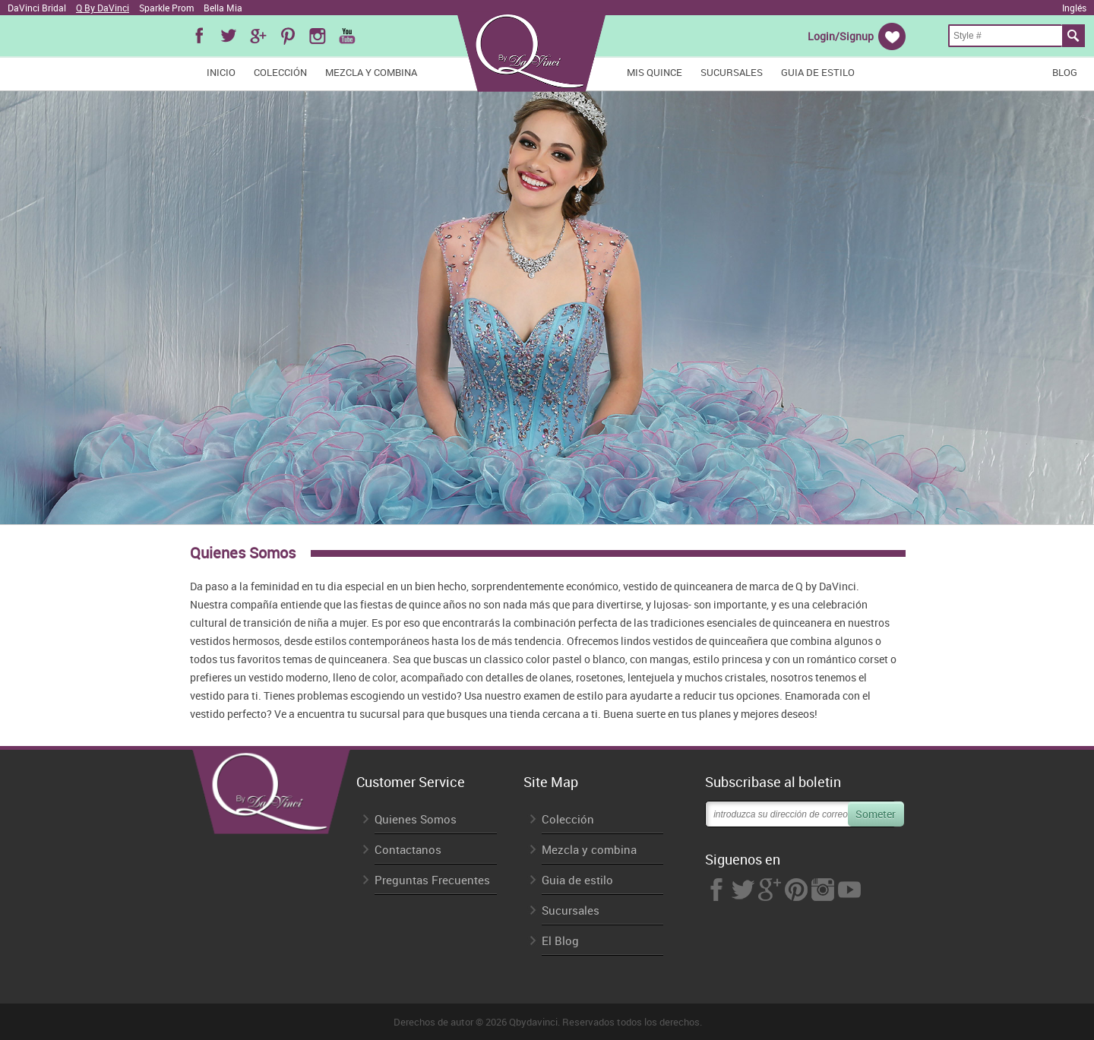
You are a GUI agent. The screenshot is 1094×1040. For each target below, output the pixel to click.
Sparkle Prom (166, 8)
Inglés (1074, 8)
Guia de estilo (818, 72)
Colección (280, 72)
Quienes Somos (416, 819)
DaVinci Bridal (37, 8)
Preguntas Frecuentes (432, 880)
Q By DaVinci (102, 8)
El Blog (560, 941)
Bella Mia (223, 8)
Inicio (221, 72)
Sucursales (731, 72)
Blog (1064, 72)
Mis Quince (654, 72)
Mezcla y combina (371, 72)
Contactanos (408, 849)
